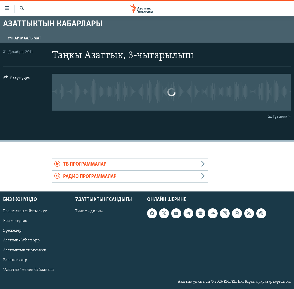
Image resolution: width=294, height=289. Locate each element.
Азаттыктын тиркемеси (24, 250)
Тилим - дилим (89, 211)
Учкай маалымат (24, 38)
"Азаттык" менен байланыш (28, 270)
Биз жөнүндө (15, 221)
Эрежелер (12, 231)
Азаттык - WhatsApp (21, 241)
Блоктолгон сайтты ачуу (25, 211)
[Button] (16, 79)
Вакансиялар (15, 260)
